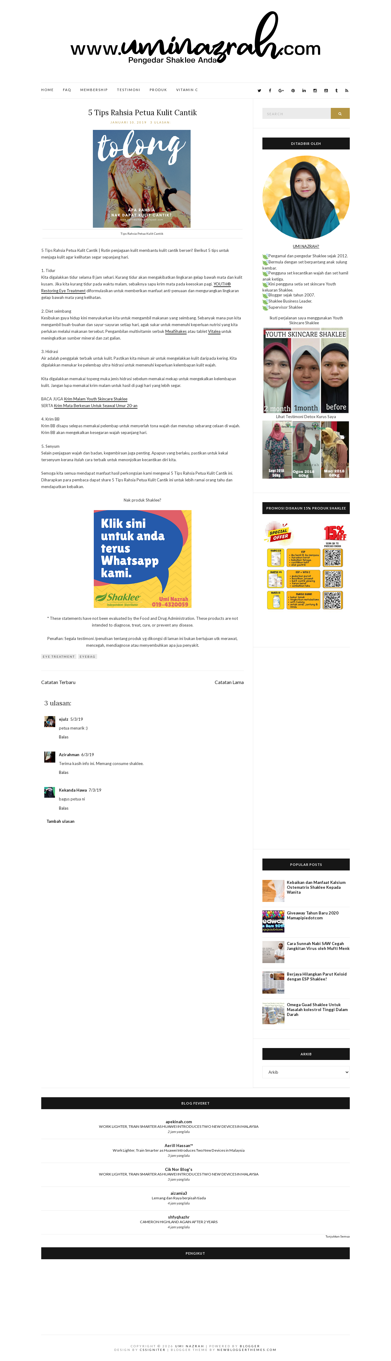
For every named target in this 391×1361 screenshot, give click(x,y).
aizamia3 (178, 1193)
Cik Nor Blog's (178, 1169)
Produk (158, 90)
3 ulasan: (161, 122)
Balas (63, 736)
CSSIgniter (153, 1350)
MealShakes (176, 331)
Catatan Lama (229, 682)
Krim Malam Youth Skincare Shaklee (95, 398)
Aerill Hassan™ (179, 1145)
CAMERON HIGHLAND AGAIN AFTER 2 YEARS (178, 1221)
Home (47, 90)
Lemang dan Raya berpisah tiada (179, 1198)
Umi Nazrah (189, 1346)
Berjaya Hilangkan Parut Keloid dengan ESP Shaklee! (317, 976)
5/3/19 (76, 719)
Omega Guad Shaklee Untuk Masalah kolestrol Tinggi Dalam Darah (317, 1009)
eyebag (88, 656)
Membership (94, 90)
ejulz (63, 719)
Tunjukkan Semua (338, 1236)
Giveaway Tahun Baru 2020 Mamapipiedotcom (312, 915)
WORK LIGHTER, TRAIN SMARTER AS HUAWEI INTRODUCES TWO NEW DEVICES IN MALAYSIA (178, 1126)
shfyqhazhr (179, 1217)
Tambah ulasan (60, 821)
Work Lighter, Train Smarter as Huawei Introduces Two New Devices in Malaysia (179, 1150)
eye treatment (59, 656)
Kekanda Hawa (73, 790)
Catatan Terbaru (58, 682)
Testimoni (129, 90)
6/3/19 (87, 754)
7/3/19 (95, 790)
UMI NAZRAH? (306, 246)
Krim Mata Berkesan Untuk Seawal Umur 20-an (95, 405)
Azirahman (69, 754)
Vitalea (214, 331)
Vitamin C (187, 90)
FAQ (67, 90)
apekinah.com (179, 1121)
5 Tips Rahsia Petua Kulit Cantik (142, 112)
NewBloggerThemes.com (247, 1350)
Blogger (250, 1346)
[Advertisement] (306, 748)
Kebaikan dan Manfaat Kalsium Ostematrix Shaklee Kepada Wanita (316, 887)
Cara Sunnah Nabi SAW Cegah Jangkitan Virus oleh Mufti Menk (318, 946)
